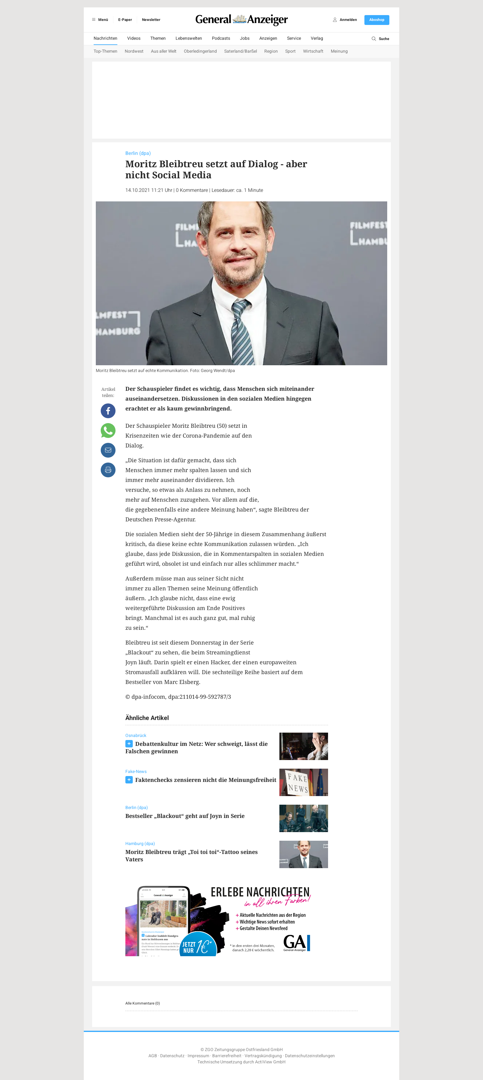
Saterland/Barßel (240, 51)
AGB (152, 1056)
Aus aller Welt (164, 51)
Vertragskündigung (263, 1056)
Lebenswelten (189, 38)
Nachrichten (105, 38)
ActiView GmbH (270, 1062)
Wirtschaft (313, 51)
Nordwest (134, 51)
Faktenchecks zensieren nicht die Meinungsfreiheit (205, 779)
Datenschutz (172, 1056)
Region (271, 51)
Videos (133, 38)
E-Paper (125, 19)
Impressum (198, 1056)
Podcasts (221, 38)
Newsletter (151, 19)
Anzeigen (268, 38)
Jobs (245, 38)
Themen (158, 38)
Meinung (339, 51)
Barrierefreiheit (227, 1056)
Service (294, 38)
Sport (290, 51)
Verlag (317, 38)
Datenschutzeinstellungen (310, 1056)
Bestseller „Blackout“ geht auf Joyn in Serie (185, 815)
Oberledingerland (200, 51)
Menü (99, 19)
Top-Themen (105, 51)
